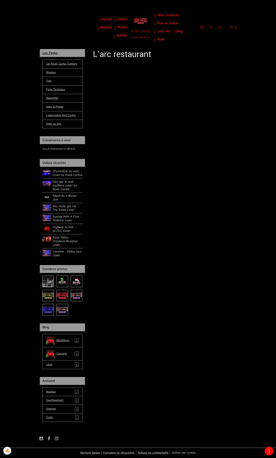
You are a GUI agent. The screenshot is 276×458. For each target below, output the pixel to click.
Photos (121, 27)
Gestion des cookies (184, 453)
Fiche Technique (55, 89)
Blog (178, 31)
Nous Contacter (166, 15)
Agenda (120, 35)
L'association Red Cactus (61, 115)
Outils (62, 418)
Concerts (62, 354)
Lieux (62, 365)
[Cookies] (7, 451)
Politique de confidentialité (153, 453)
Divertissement (62, 401)
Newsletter (52, 98)
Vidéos (121, 19)
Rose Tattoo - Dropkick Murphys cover (65, 241)
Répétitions (62, 340)
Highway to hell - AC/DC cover (64, 229)
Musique (104, 27)
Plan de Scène (166, 23)
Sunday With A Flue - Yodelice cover (67, 218)
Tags (49, 81)
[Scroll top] (269, 451)
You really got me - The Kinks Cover (66, 208)
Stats (159, 39)
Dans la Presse (54, 107)
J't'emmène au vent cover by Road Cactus (67, 173)
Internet (62, 409)
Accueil (105, 19)
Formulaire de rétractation (118, 453)
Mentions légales (90, 453)
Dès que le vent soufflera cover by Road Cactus (65, 185)
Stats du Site (53, 124)
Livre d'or (162, 31)
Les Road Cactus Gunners (61, 64)
